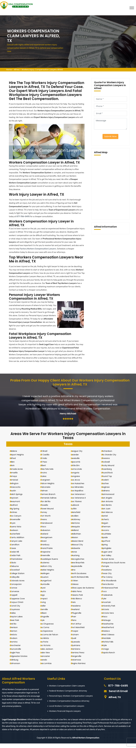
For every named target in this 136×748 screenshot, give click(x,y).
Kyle (44, 624)
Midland (76, 534)
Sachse (107, 488)
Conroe (15, 592)
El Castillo (47, 459)
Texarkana (108, 574)
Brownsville (17, 524)
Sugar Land (109, 556)
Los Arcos (77, 484)
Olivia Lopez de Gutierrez (84, 592)
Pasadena (77, 610)
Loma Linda (78, 473)
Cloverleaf (17, 574)
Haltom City (48, 570)
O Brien (76, 585)
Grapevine (47, 556)
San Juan (108, 513)
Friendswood (48, 527)
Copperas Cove (19, 603)
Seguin (107, 527)
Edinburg (16, 664)
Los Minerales (79, 491)
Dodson (15, 642)
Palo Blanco (78, 603)
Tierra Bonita (109, 588)
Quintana (77, 650)
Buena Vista (17, 531)
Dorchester (17, 650)
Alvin (14, 470)
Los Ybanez (78, 506)
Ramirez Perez (79, 657)
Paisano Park (79, 599)
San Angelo (109, 502)
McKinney (77, 524)
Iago (45, 599)
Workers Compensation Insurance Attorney (69, 705)
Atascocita (17, 491)
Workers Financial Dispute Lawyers (65, 715)
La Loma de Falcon (51, 639)
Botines (15, 516)
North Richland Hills (82, 581)
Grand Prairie (49, 552)
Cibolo (15, 567)
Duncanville (17, 653)
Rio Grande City (111, 459)
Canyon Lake (18, 545)
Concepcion (18, 588)
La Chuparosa (49, 628)
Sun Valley (108, 560)
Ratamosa (78, 664)
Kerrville (46, 614)
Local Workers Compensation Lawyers (66, 710)
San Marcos (109, 516)
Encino (46, 477)
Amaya (15, 480)
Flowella (46, 509)
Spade (107, 542)
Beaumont (17, 506)
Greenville (47, 560)
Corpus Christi (18, 606)
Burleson (16, 534)
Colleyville (16, 581)
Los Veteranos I (80, 498)
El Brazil (46, 455)
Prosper (76, 635)
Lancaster (47, 660)
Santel (107, 520)
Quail (75, 642)
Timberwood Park (112, 592)
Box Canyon (17, 520)
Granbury (47, 549)
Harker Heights (49, 574)
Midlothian (78, 538)
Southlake (108, 538)
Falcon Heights (49, 488)
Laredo (46, 664)
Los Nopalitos (79, 495)
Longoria (77, 477)
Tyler (106, 603)
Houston (46, 581)
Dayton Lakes (18, 621)
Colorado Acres (19, 585)
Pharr (75, 621)
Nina (75, 574)
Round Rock (109, 477)
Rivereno (108, 462)
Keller (45, 610)
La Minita (47, 642)
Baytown (16, 502)
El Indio (46, 462)
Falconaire (47, 491)
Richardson (109, 455)
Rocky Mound (110, 470)
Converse (16, 596)
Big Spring (16, 513)
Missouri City (79, 549)
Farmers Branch (50, 498)
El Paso (46, 466)
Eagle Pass (17, 657)
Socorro (107, 534)
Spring (106, 549)
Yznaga (107, 653)
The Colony (109, 581)
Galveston (47, 534)
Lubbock (77, 509)
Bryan (14, 527)
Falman (46, 495)
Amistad (16, 484)
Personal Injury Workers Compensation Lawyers (71, 700)
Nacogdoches (79, 563)
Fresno (46, 524)
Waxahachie (109, 628)
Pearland (77, 614)
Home (9, 69)
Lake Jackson (49, 653)
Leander (77, 459)
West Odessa (110, 639)
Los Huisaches (79, 488)
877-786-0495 (23, 216)
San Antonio (109, 506)
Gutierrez (47, 567)
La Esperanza (49, 635)
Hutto (45, 596)
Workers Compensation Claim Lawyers (67, 690)
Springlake (108, 552)
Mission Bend (79, 545)
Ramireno (77, 653)
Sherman (108, 531)
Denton (15, 635)
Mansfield (77, 516)
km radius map (110, 187)
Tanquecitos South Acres (115, 567)
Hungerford (48, 585)
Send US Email (118, 695)
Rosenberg (109, 473)
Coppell (15, 599)
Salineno (108, 495)
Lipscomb (77, 466)
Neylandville (78, 570)
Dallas (15, 617)
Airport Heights (19, 459)
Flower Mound (49, 513)
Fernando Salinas (50, 502)
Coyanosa (17, 614)
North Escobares (80, 578)
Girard (45, 545)
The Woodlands (111, 585)
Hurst (45, 592)
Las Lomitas (48, 668)
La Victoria (47, 650)
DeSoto (15, 639)
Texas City (108, 578)
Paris (75, 606)
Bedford (16, 509)
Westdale (108, 642)
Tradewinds (109, 599)
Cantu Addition (19, 542)
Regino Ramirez (80, 668)
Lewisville (77, 462)
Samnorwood (110, 498)
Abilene (15, 455)
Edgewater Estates (20, 660)
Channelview (18, 563)
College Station (19, 578)
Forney (46, 516)
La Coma (47, 632)
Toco (106, 596)
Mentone (77, 527)
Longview (77, 480)
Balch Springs (18, 498)
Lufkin (76, 513)
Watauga (108, 624)
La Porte (46, 646)
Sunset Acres (110, 563)
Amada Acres (18, 473)
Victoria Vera (110, 617)
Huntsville (47, 588)
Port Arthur (78, 628)
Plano (75, 624)
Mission (76, 542)
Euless (45, 480)
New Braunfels (79, 567)
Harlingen (47, 578)
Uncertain (108, 606)
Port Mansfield (79, 632)
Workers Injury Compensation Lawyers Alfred (42, 69)
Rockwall (108, 466)
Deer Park (16, 624)
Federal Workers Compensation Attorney (68, 695)
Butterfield (17, 538)
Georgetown (48, 542)
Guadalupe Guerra (51, 563)
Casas (15, 552)
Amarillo (16, 477)
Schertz (107, 524)
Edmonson (17, 668)
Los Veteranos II (80, 502)
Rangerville (78, 660)
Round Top (109, 480)
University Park (110, 610)
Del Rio (15, 628)
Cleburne (16, 570)
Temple (107, 570)
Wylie (106, 650)
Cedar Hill (16, 556)
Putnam (77, 639)
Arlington (16, 488)
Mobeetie (77, 552)
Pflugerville (78, 617)
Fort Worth (48, 520)
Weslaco (108, 635)
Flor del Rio (47, 506)
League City (78, 455)
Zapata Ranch (110, 657)
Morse (76, 556)
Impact (46, 603)
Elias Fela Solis (49, 473)
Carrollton (16, 549)
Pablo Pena (78, 596)
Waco (106, 621)
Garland (46, 538)
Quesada (77, 646)
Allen (14, 466)
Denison (16, 632)
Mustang (77, 560)
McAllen (76, 520)
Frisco (45, 531)
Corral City (17, 610)
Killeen (46, 617)
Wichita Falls (109, 646)
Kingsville (47, 621)
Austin (15, 495)
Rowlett (107, 484)
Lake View (47, 657)
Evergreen (47, 484)
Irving (45, 606)
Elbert (45, 470)
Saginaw (107, 491)
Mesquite (77, 531)
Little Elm (77, 470)
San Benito (109, 509)
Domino (16, 646)
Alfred (16, 69)
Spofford (108, 545)
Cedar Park (17, 560)
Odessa (76, 588)
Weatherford (110, 632)
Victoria (107, 614)
